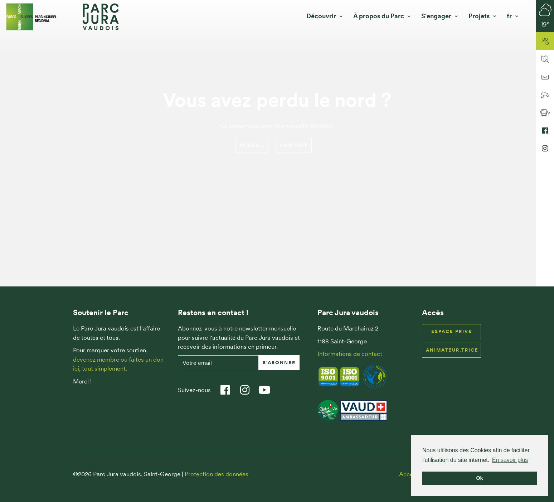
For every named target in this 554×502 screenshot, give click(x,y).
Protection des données (216, 474)
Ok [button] (479, 478)
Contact (294, 145)
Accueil (251, 145)
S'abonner (279, 362)
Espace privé (451, 331)
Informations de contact (349, 354)
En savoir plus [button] (510, 460)
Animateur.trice (452, 350)
